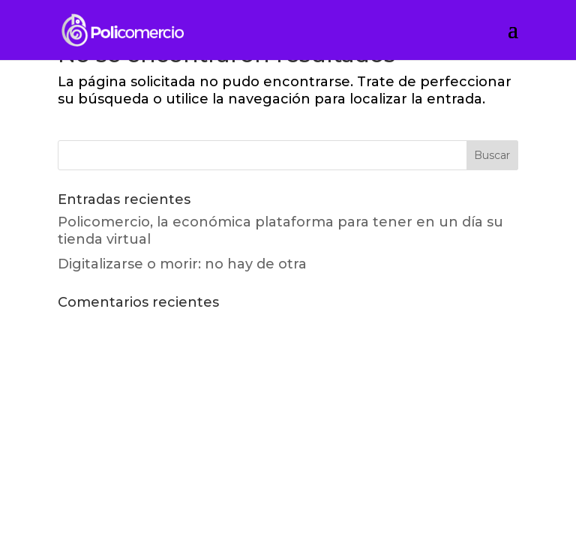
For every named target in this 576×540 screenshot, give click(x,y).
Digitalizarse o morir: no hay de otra (182, 264)
